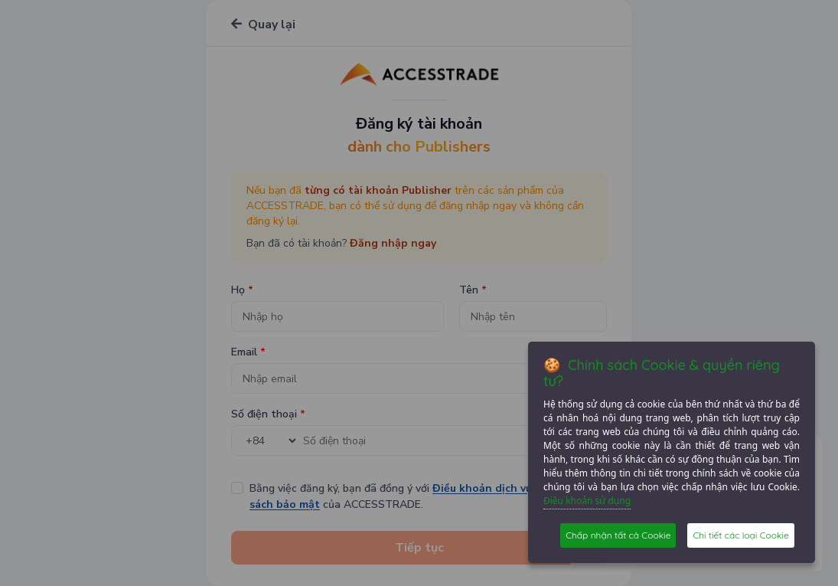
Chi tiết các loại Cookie (740, 535)
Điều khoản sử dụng (587, 500)
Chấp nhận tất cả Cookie (618, 535)
